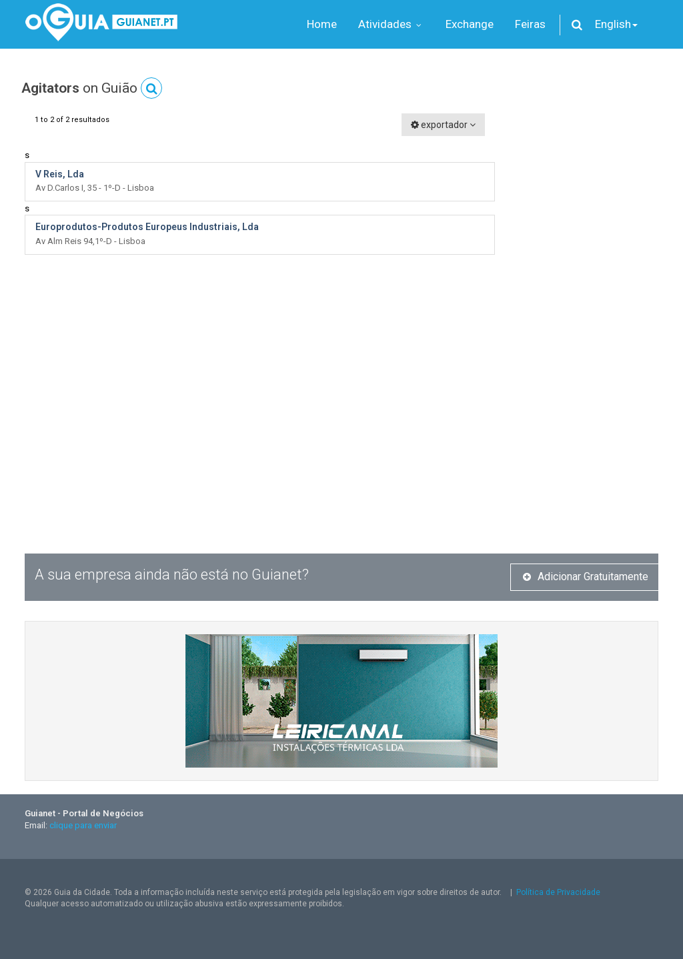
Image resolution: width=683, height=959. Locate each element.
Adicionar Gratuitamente (585, 576)
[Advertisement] (586, 313)
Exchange (470, 24)
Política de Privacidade (558, 892)
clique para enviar (83, 825)
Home (322, 24)
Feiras (530, 24)
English (616, 24)
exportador (443, 124)
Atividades (391, 24)
